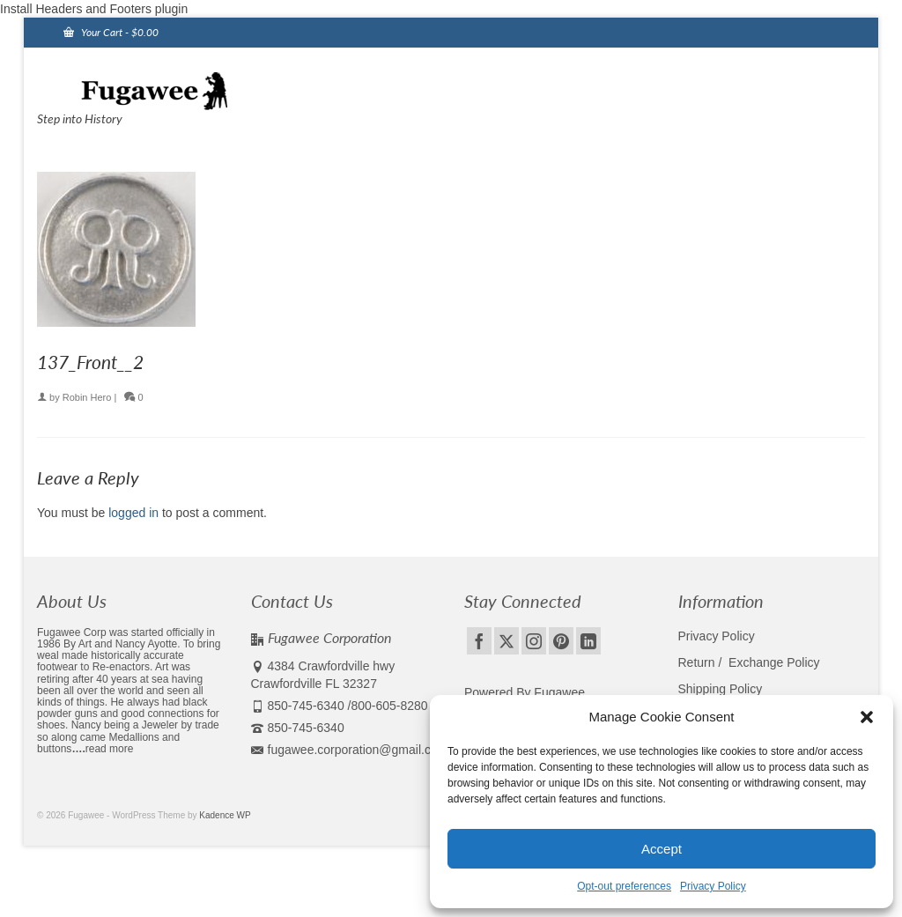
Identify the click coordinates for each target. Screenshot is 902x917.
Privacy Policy (713, 886)
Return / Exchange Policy (749, 662)
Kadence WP (224, 815)
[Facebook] (479, 640)
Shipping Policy (720, 689)
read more (109, 749)
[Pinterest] (561, 640)
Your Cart (111, 32)
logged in (133, 513)
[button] (867, 717)
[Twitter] (506, 640)
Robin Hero (87, 397)
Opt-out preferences (624, 886)
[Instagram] (533, 640)
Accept (661, 848)
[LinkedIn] (588, 640)
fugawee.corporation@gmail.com (349, 750)
